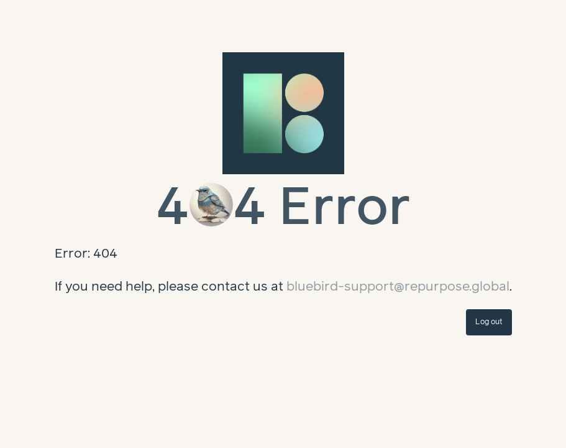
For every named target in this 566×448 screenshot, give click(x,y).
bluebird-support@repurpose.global (397, 286)
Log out (489, 322)
